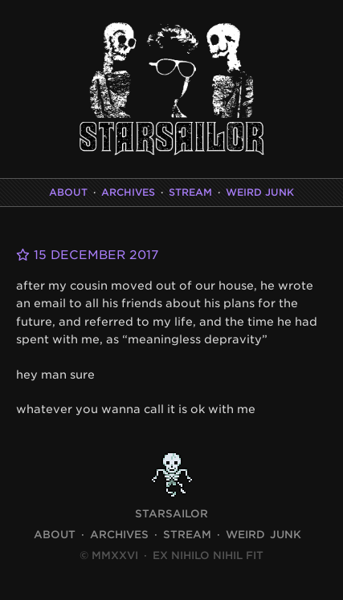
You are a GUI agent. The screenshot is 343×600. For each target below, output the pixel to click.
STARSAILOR (171, 514)
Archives (128, 192)
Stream (190, 192)
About (68, 192)
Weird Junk (260, 192)
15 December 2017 (87, 255)
